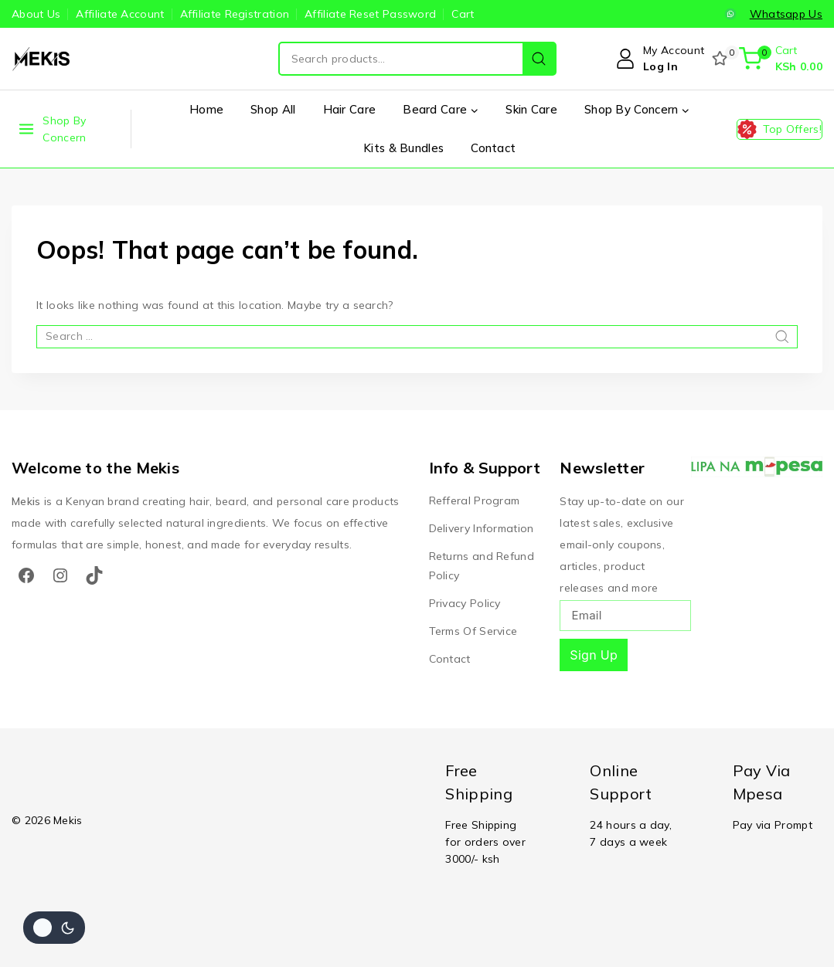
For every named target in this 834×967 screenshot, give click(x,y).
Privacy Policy (465, 603)
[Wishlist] (721, 58)
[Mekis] (42, 59)
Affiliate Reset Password (370, 14)
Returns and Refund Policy (481, 565)
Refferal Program (474, 500)
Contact (493, 148)
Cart (462, 14)
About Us (36, 14)
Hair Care (349, 109)
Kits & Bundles (403, 148)
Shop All (272, 109)
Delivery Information (481, 528)
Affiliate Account (120, 14)
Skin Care (531, 109)
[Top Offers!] (779, 129)
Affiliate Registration (235, 14)
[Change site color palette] (54, 927)
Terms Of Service (473, 631)
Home (206, 109)
